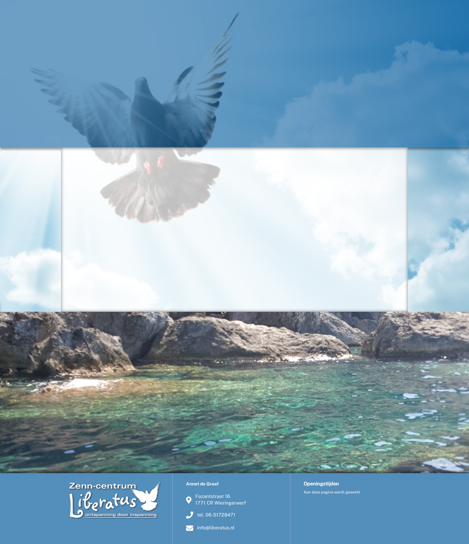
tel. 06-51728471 (210, 515)
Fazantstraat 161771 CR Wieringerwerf (216, 499)
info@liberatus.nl (210, 528)
